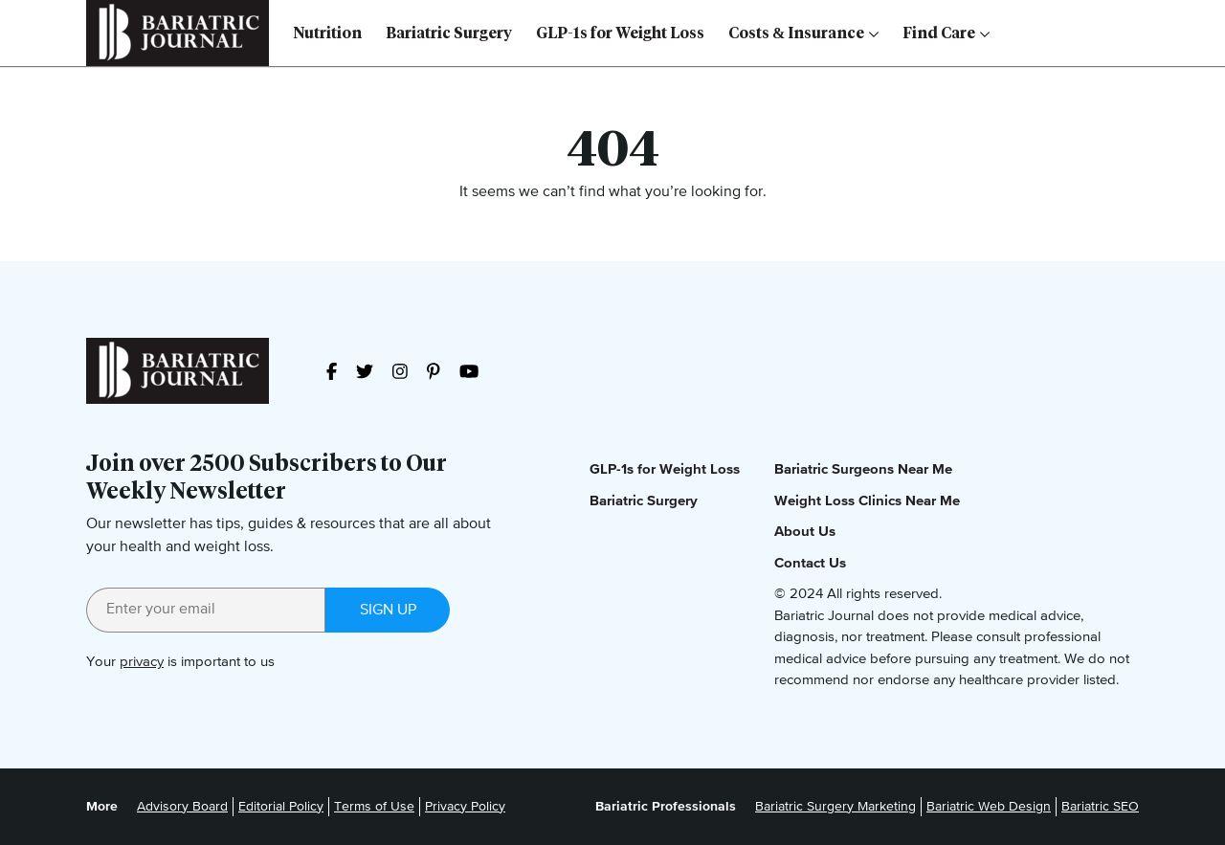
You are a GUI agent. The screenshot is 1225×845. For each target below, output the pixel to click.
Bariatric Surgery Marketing (835, 806)
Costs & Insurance (803, 33)
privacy (142, 662)
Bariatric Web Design (988, 806)
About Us (804, 531)
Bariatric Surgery (449, 33)
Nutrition (327, 33)
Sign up (388, 610)
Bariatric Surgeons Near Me (863, 469)
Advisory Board (182, 806)
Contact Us (810, 563)
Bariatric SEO (1100, 806)
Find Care (946, 33)
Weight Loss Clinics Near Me (867, 501)
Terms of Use (374, 806)
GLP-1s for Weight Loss (620, 33)
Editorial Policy (280, 806)
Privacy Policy (465, 806)
